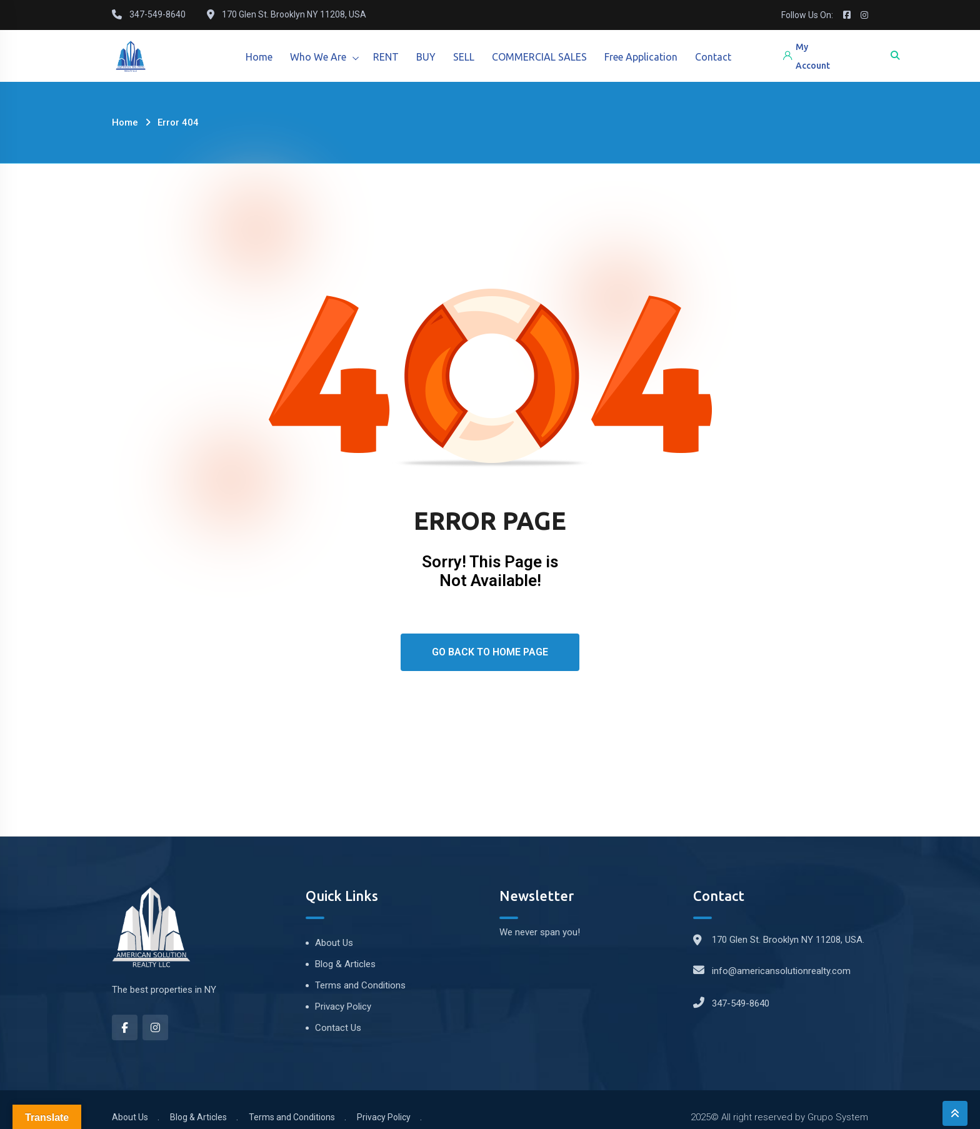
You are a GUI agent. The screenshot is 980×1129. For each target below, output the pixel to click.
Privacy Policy (343, 1006)
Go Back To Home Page (490, 652)
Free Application (649, 56)
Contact (722, 56)
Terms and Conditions (360, 985)
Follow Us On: (807, 15)
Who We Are (320, 56)
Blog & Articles (345, 964)
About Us (334, 942)
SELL (469, 56)
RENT (389, 56)
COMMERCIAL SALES (546, 56)
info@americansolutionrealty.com (781, 971)
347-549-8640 (740, 1003)
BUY (430, 56)
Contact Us (338, 1027)
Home (259, 56)
